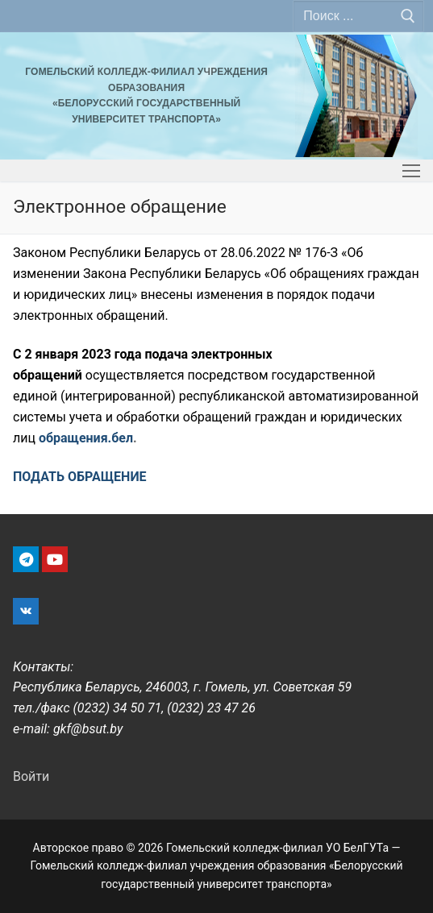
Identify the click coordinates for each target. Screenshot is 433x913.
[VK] (26, 611)
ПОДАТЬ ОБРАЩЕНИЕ (80, 476)
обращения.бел (86, 438)
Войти (31, 776)
